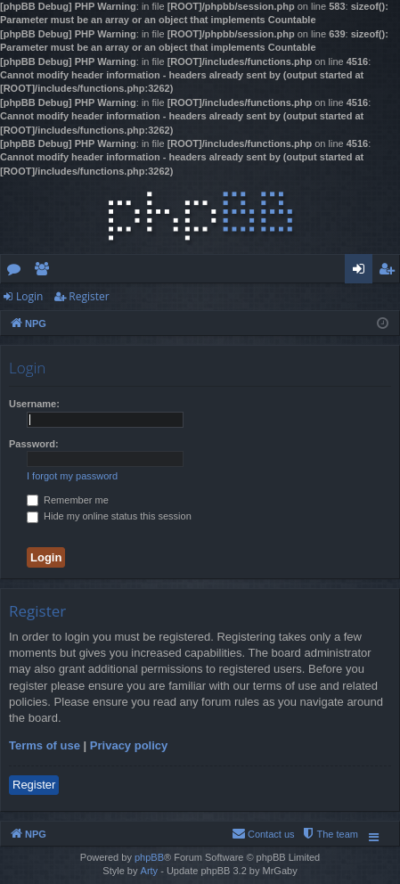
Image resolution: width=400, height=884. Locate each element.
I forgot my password (72, 476)
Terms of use (44, 745)
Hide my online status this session (109, 516)
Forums (17, 271)
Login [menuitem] (362, 271)
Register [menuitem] (390, 271)
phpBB (149, 857)
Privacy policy (128, 745)
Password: (34, 443)
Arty (150, 870)
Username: (34, 403)
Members (45, 271)
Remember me (68, 500)
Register (89, 296)
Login (29, 296)
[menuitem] (329, 834)
